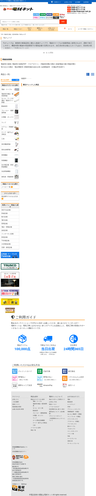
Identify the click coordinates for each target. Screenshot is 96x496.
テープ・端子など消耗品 (40, 423)
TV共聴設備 (5, 240)
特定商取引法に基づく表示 (56, 409)
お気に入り (15, 399)
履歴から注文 (39, 28)
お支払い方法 (68, 2)
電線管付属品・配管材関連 (11, 34)
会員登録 (86, 2)
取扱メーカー (18, 29)
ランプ (35, 418)
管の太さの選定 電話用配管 (12, 67)
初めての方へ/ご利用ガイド (57, 399)
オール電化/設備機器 (39, 420)
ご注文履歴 (15, 402)
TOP (2, 34)
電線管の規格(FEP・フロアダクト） (26, 64)
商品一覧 (5, 29)
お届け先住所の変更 (18, 409)
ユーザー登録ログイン (85, 29)
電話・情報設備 (6, 227)
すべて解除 (15, 80)
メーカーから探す (36, 427)
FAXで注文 (29, 28)
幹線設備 (4, 213)
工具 (34, 425)
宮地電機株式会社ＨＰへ (19, 451)
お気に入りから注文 (51, 28)
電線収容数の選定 (48, 64)
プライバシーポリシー (55, 416)
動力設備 (4, 217)
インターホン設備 (7, 234)
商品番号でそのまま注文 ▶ (9, 197)
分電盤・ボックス (38, 415)
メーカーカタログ (54, 406)
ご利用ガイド (57, 2)
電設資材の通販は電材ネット (49, 495)
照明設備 (4, 223)
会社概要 (77, 2)
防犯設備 (4, 237)
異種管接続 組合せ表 (32, 67)
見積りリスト (16, 404)
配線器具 (35, 410)
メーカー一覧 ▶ (7, 187)
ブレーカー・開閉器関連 (40, 413)
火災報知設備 (5, 244)
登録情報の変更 (16, 406)
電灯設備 (4, 220)
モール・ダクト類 (38, 408)
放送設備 (4, 230)
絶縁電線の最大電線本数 (65, 64)
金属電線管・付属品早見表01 (52, 67)
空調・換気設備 (6, 247)
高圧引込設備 (5, 210)
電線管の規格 (6, 64)
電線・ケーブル (37, 401)
